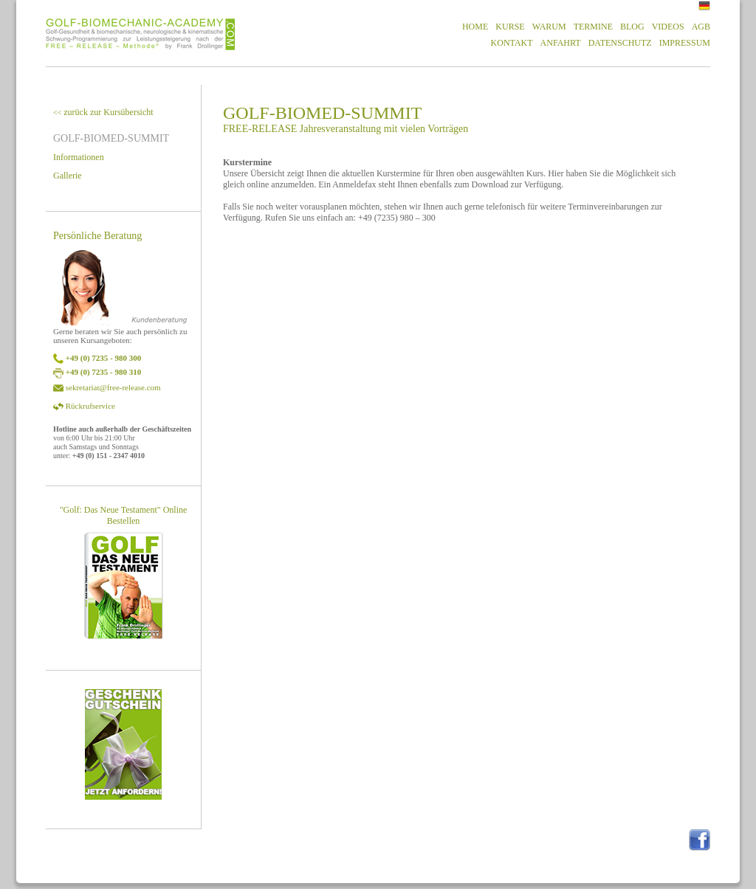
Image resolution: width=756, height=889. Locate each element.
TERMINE (593, 26)
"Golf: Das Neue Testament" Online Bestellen (124, 515)
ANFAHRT (560, 43)
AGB (701, 26)
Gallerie (67, 175)
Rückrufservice (90, 405)
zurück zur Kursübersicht (103, 112)
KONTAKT (512, 43)
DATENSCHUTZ (620, 43)
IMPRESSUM (684, 43)
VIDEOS (668, 26)
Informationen (78, 157)
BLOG (632, 26)
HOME (475, 26)
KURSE (509, 26)
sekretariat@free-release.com (113, 387)
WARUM (549, 26)
